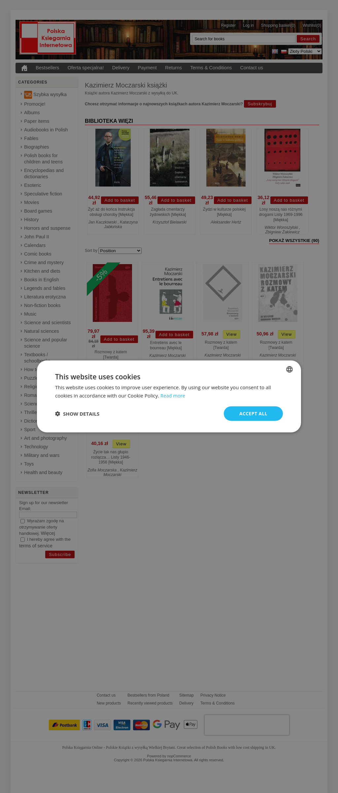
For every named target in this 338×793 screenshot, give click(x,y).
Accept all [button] (253, 413)
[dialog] (169, 397)
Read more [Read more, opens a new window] (173, 395)
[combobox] (289, 369)
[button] (77, 414)
